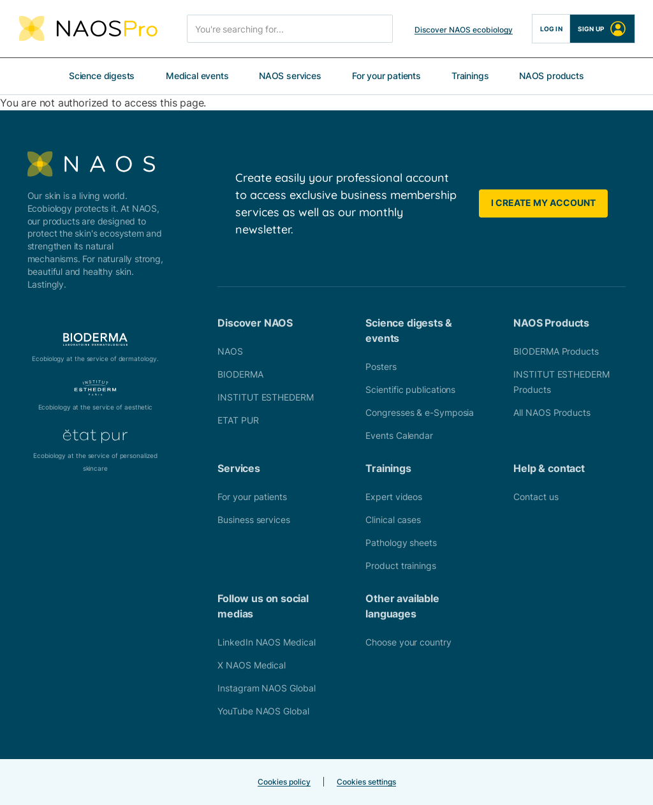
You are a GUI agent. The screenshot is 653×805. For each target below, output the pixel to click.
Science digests (102, 75)
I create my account (543, 202)
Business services (253, 519)
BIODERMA (240, 374)
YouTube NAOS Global (263, 710)
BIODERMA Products (555, 351)
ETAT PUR (237, 420)
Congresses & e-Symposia (419, 412)
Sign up (602, 29)
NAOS (230, 351)
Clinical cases (393, 519)
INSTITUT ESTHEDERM (265, 397)
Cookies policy (284, 782)
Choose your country (408, 642)
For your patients (386, 75)
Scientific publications (410, 389)
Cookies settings (366, 782)
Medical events (197, 75)
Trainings (469, 75)
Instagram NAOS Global (266, 688)
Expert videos (393, 496)
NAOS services (290, 75)
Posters (380, 366)
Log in (551, 29)
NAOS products (551, 75)
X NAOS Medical (251, 665)
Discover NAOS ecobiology (464, 29)
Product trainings (400, 565)
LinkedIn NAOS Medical (266, 642)
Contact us (535, 496)
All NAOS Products (551, 412)
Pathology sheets (401, 542)
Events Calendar (399, 435)
